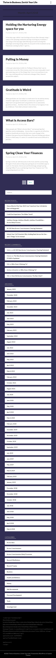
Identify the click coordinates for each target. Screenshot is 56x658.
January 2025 (11, 289)
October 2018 (11, 500)
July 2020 (10, 394)
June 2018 (10, 511)
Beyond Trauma (12, 566)
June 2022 (10, 353)
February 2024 (11, 301)
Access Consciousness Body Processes (19, 554)
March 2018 (11, 529)
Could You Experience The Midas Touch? (20, 214)
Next (30, 182)
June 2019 (10, 459)
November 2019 (12, 435)
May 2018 (10, 517)
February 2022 (11, 377)
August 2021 (11, 389)
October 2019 (11, 441)
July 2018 (10, 506)
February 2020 (11, 424)
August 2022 (11, 342)
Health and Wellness (13, 577)
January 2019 (11, 482)
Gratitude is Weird (18, 90)
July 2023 (10, 313)
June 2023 (10, 318)
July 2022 (10, 348)
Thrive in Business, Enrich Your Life (20, 2)
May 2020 (10, 406)
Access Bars (11, 542)
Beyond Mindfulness (13, 560)
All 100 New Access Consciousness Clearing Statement (24, 228)
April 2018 (10, 523)
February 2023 (11, 330)
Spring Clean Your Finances (24, 153)
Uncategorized (11, 607)
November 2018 (12, 494)
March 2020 (11, 418)
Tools (8, 601)
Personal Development (14, 595)
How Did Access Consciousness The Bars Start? (27, 276)
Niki (25, 33)
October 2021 (11, 383)
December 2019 (12, 430)
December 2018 (12, 488)
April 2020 (10, 412)
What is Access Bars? (20, 120)
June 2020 (10, 400)
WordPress (42, 653)
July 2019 (10, 453)
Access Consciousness (14, 548)
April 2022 (10, 365)
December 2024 (12, 295)
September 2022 (12, 336)
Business (10, 572)
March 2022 (11, 371)
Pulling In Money (17, 59)
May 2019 (10, 465)
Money (9, 583)
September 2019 (12, 447)
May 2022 (10, 359)
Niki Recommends (12, 589)
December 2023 (12, 307)
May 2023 (10, 324)
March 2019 (11, 471)
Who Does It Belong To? (20, 264)
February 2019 (11, 476)
